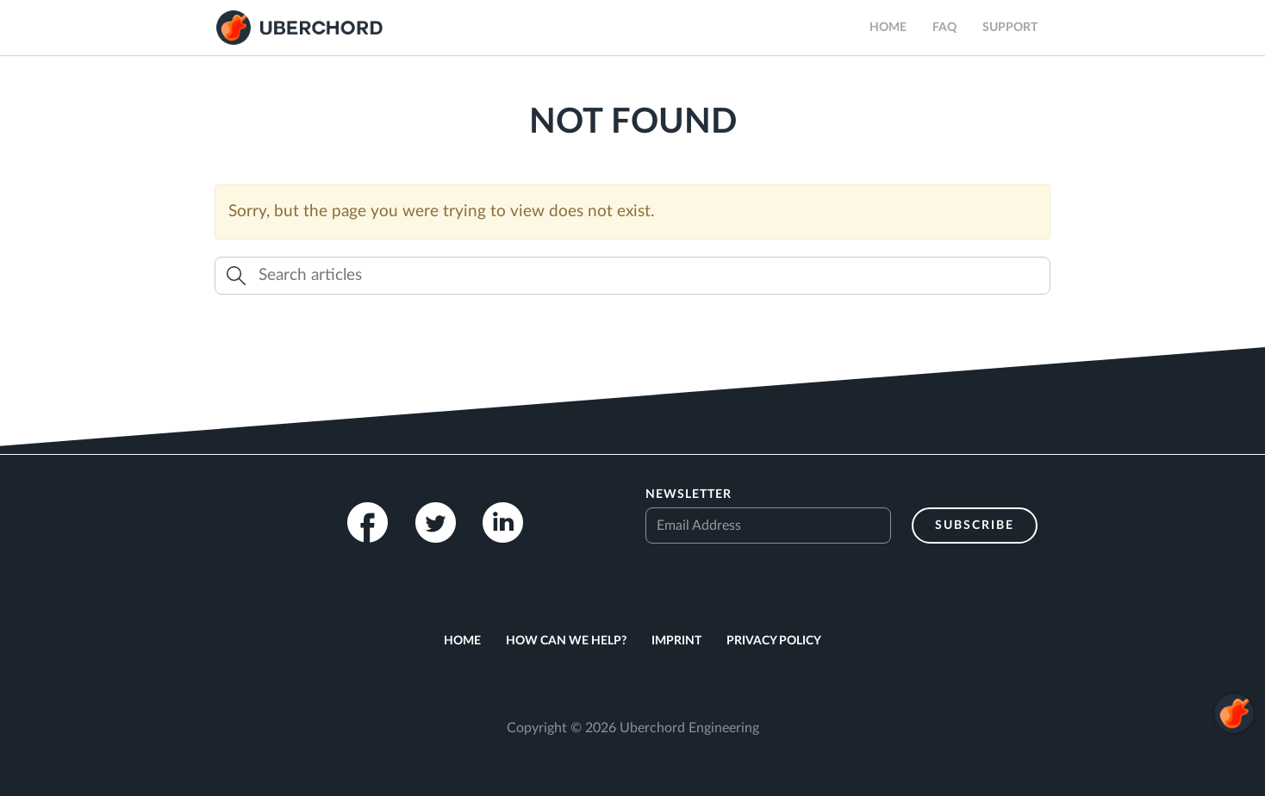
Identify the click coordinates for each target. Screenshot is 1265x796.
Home (888, 28)
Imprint (676, 641)
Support (1010, 28)
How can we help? (566, 641)
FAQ (944, 28)
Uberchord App (299, 27)
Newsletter (688, 494)
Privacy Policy (773, 641)
